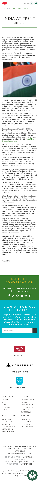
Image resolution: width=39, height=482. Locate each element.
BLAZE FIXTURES (27, 407)
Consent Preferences (18, 473)
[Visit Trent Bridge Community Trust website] (19, 381)
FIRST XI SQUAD (27, 405)
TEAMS (4, 405)
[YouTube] (26, 295)
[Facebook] (9, 295)
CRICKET (5, 400)
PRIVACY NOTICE (8, 419)
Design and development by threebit (25, 476)
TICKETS (5, 410)
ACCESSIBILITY (7, 422)
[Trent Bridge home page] (19, 439)
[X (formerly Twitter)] (13, 295)
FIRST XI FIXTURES (27, 400)
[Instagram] (17, 295)
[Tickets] (31, 3)
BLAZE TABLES (26, 410)
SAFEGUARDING (7, 429)
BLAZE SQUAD (26, 412)
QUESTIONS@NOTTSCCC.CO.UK (22, 462)
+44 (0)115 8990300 (25, 464)
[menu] (22, 3)
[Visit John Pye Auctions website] (19, 348)
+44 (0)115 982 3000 (27, 457)
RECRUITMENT (26, 422)
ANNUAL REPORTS (8, 427)
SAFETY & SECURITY (9, 432)
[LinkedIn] (22, 295)
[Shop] (36, 3)
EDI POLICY (6, 424)
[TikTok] (30, 295)
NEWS (4, 402)
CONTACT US (26, 419)
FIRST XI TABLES (26, 402)
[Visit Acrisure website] (19, 365)
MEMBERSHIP (6, 407)
